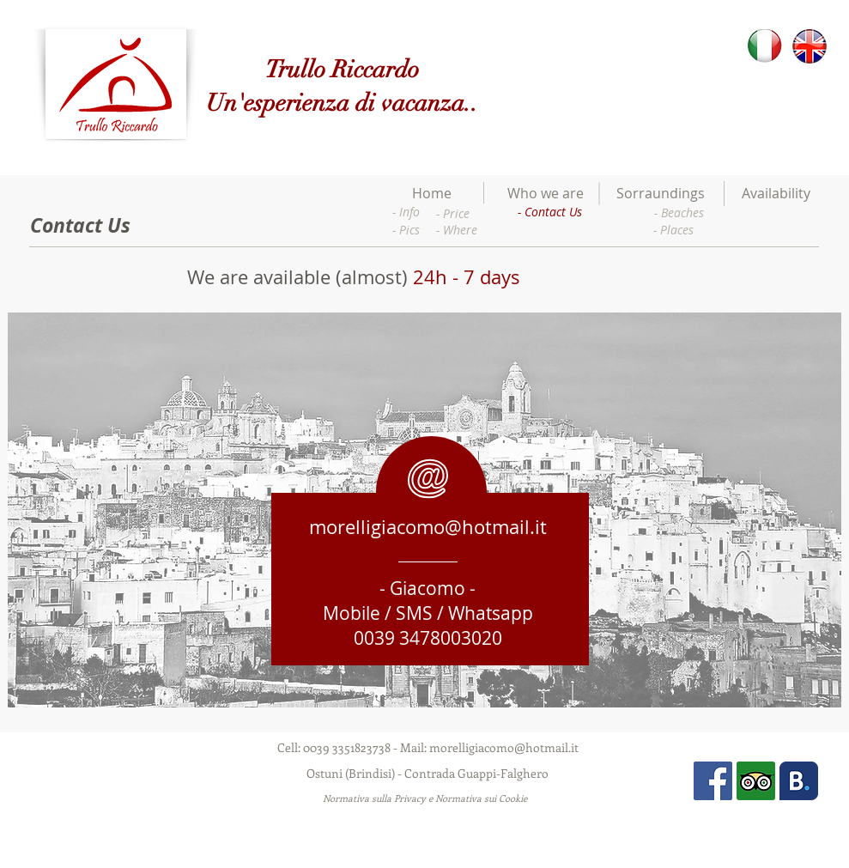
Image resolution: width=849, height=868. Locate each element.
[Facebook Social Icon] (713, 781)
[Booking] (798, 781)
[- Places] (673, 230)
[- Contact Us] (550, 211)
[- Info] (406, 211)
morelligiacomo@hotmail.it (428, 526)
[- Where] (456, 230)
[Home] (431, 193)
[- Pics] (406, 230)
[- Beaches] (679, 212)
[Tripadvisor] (756, 781)
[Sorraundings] (661, 193)
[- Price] (453, 213)
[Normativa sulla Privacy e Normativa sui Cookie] (425, 798)
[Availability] (776, 193)
